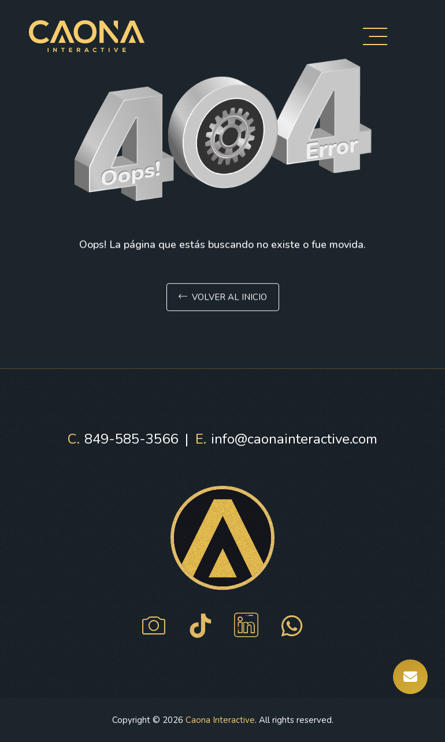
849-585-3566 (123, 439)
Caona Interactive (220, 720)
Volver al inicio (223, 298)
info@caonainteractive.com (286, 439)
